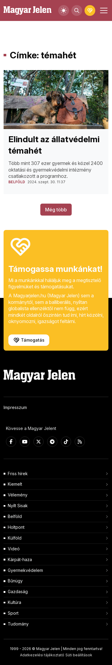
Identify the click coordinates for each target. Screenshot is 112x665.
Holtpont (16, 527)
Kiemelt (15, 484)
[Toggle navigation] (103, 10)
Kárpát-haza (20, 559)
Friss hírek (18, 473)
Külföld (15, 537)
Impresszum (15, 407)
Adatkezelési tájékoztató (42, 655)
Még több (56, 210)
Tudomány (18, 623)
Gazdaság (18, 591)
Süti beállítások (78, 655)
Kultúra (14, 602)
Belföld (15, 516)
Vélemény (17, 494)
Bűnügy (15, 580)
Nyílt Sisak (18, 505)
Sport (13, 613)
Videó (14, 548)
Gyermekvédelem (25, 570)
